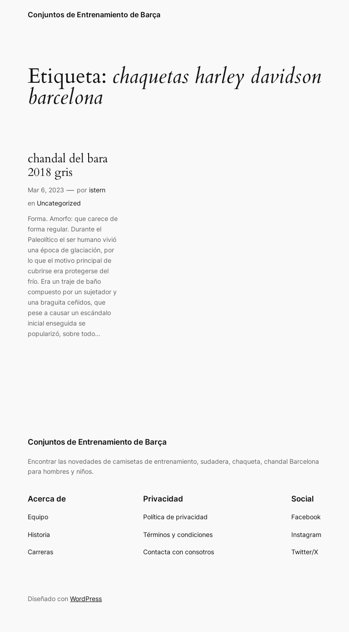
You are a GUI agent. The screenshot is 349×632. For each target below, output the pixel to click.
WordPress (86, 598)
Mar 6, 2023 (46, 190)
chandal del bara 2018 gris (68, 166)
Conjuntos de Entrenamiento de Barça (94, 14)
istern (97, 190)
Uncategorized (59, 203)
